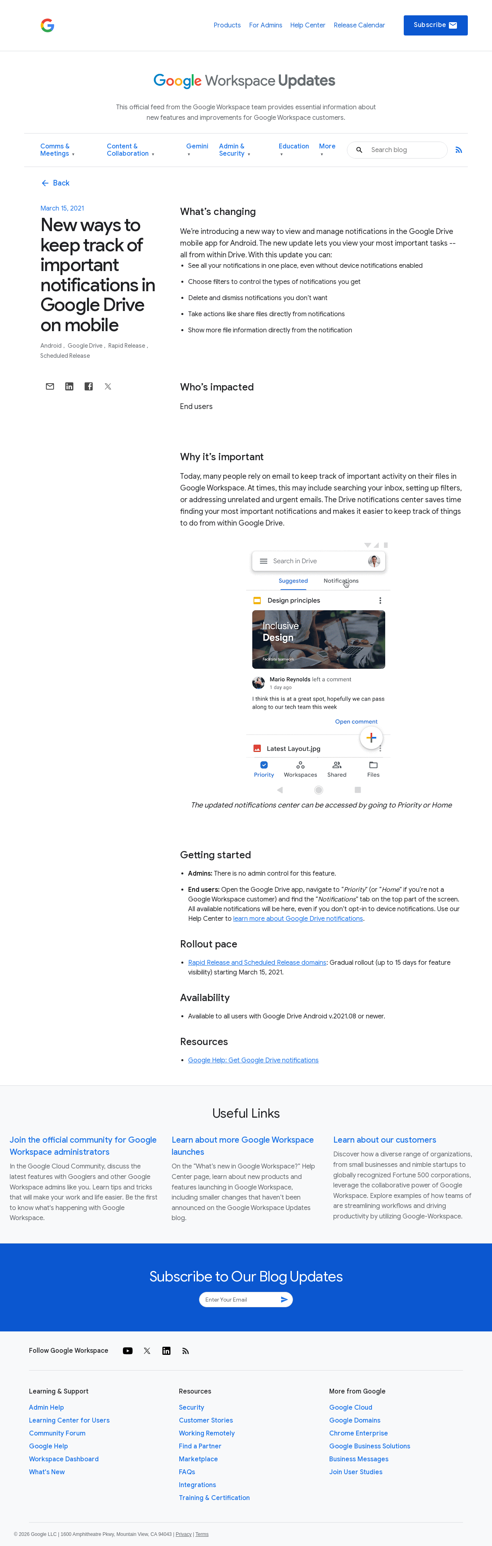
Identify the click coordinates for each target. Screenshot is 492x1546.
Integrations (197, 1485)
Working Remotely (207, 1433)
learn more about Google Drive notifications (298, 919)
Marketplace (198, 1459)
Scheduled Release (65, 355)
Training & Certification (214, 1498)
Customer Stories (206, 1421)
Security (191, 1408)
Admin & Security (234, 150)
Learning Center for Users (69, 1421)
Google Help (48, 1446)
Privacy (183, 1534)
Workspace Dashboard (64, 1459)
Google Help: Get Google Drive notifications (253, 1060)
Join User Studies (355, 1472)
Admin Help (46, 1408)
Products (227, 25)
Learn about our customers (384, 1140)
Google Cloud (350, 1408)
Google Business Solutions (369, 1446)
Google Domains (354, 1421)
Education (294, 150)
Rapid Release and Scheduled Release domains (257, 963)
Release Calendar (359, 25)
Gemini (197, 150)
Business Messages (358, 1459)
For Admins (265, 25)
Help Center (308, 25)
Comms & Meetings (57, 150)
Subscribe (436, 25)
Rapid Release (127, 345)
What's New (47, 1472)
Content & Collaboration (130, 150)
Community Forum (57, 1433)
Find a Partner (200, 1446)
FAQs (187, 1472)
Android (51, 345)
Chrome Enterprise (358, 1433)
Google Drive (86, 345)
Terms (202, 1534)
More (327, 150)
